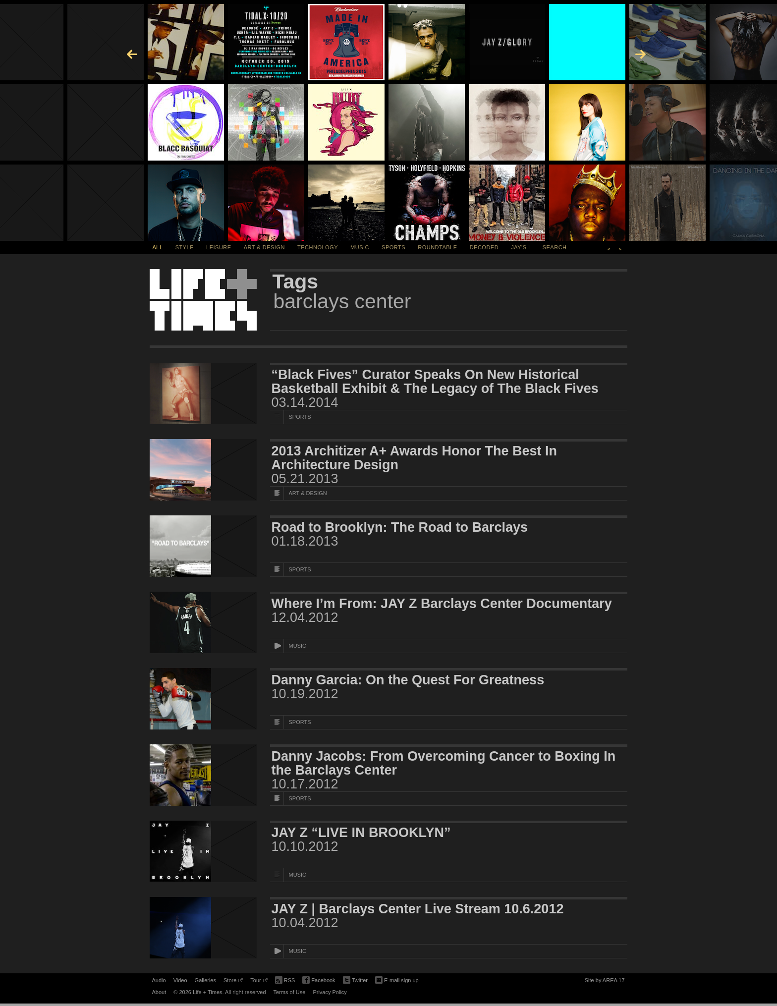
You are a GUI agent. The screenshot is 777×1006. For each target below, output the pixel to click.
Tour (258, 981)
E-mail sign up (397, 979)
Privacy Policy (329, 992)
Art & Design (264, 247)
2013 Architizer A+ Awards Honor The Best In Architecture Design (414, 458)
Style (184, 247)
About (159, 992)
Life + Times (203, 300)
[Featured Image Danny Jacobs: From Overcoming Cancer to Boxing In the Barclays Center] (203, 775)
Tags (296, 281)
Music (359, 247)
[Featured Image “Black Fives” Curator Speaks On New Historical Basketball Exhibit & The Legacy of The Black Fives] (203, 393)
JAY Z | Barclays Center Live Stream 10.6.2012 (418, 909)
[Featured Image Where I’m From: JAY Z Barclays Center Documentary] (203, 622)
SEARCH (555, 247)
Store (233, 981)
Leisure (218, 247)
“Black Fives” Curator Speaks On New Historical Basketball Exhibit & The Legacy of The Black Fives (435, 381)
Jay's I (520, 247)
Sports (393, 247)
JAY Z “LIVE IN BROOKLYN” (361, 832)
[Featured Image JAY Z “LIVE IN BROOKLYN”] (203, 851)
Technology (317, 247)
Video (180, 980)
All (158, 247)
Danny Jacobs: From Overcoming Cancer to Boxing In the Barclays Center (444, 763)
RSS (285, 979)
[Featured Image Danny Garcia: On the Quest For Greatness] (203, 698)
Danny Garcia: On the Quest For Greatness (408, 680)
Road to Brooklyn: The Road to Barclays (400, 527)
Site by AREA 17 (605, 981)
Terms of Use (290, 992)
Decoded (484, 247)
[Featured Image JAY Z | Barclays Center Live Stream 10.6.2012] (203, 927)
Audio (159, 980)
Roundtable (437, 247)
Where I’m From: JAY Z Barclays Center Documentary (442, 604)
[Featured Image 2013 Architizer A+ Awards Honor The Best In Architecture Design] (203, 470)
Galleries (205, 980)
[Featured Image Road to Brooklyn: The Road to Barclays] (203, 546)
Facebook (318, 980)
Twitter (355, 980)
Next (620, 247)
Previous (608, 247)
